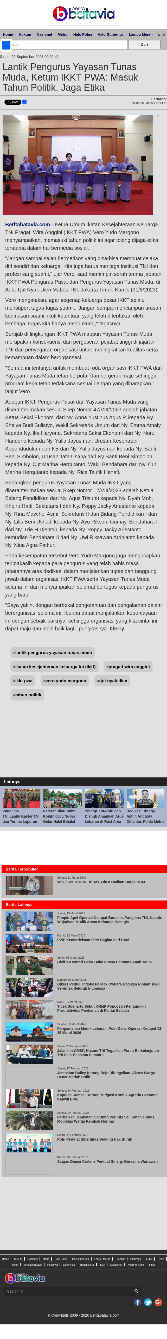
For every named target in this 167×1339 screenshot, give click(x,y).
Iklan (102, 1264)
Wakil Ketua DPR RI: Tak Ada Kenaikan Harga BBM (101, 882)
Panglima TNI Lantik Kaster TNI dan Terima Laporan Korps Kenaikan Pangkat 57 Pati (21, 821)
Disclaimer (116, 1264)
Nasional (44, 34)
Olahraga (135, 1259)
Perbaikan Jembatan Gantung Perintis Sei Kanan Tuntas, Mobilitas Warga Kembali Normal (106, 1119)
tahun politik (28, 694)
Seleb (15, 1264)
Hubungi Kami (135, 1264)
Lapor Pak (69, 1264)
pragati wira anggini (129, 666)
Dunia (161, 1259)
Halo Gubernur (110, 34)
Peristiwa (52, 1264)
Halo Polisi (82, 34)
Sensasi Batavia (32, 1264)
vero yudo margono (66, 680)
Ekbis (149, 1259)
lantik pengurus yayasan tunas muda (53, 652)
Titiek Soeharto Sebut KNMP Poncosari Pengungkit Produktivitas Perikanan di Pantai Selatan (101, 1008)
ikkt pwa (24, 680)
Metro (63, 34)
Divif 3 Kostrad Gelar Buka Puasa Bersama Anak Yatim (104, 962)
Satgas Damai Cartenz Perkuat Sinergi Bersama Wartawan (107, 1161)
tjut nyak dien (113, 680)
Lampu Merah (140, 34)
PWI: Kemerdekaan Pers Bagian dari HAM (93, 940)
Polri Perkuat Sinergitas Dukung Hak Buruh (95, 1139)
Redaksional (87, 1264)
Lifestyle (120, 1259)
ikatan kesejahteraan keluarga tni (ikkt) (55, 666)
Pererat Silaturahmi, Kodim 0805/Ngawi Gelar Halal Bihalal (60, 816)
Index (152, 1264)
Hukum (25, 34)
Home (8, 34)
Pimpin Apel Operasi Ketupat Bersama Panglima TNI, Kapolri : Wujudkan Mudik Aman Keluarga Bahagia (111, 920)
